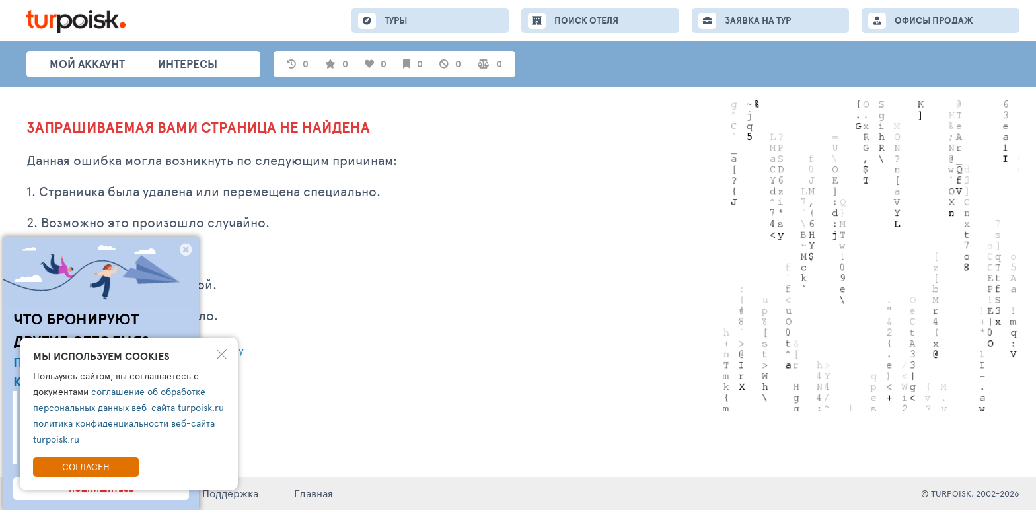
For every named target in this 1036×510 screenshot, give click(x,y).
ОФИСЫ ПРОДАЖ (934, 20)
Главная (313, 493)
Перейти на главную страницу (109, 386)
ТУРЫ (396, 20)
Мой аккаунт (87, 63)
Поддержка (230, 493)
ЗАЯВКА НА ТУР (758, 20)
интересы (187, 63)
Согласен (86, 466)
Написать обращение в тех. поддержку (135, 351)
